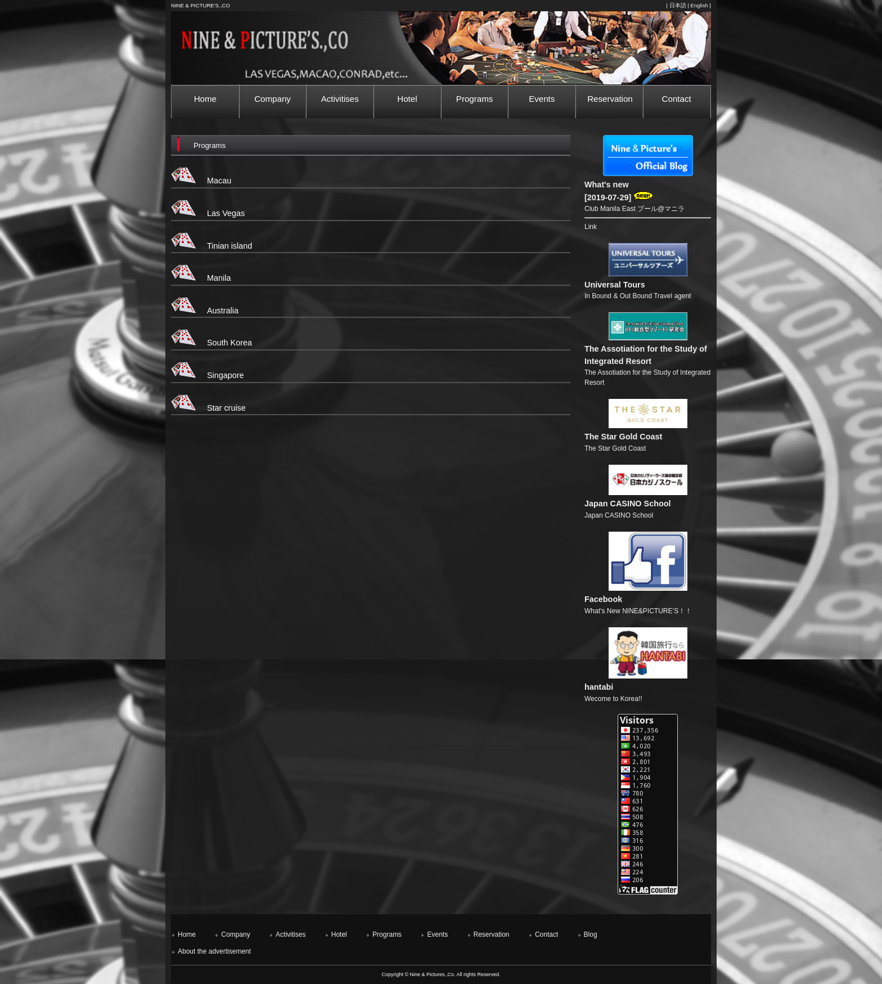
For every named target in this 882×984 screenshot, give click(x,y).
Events (437, 934)
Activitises (290, 934)
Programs (387, 934)
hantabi (598, 686)
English (699, 5)
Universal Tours (614, 284)
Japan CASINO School (627, 503)
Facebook (603, 599)
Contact (546, 934)
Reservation (492, 934)
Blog (590, 934)
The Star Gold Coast (623, 436)
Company (235, 934)
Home (187, 934)
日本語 (677, 5)
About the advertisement (214, 951)
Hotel (339, 934)
